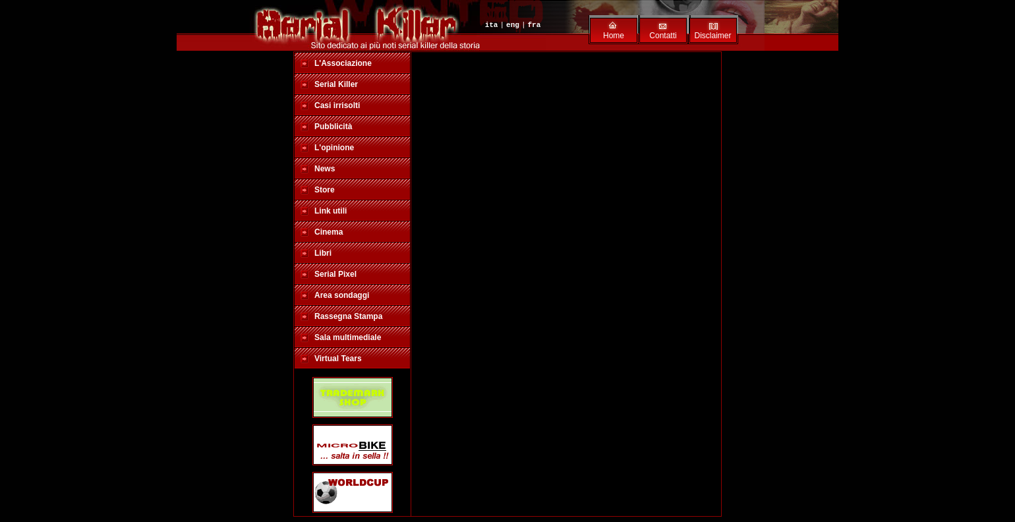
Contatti (662, 35)
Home (613, 35)
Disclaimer (712, 35)
